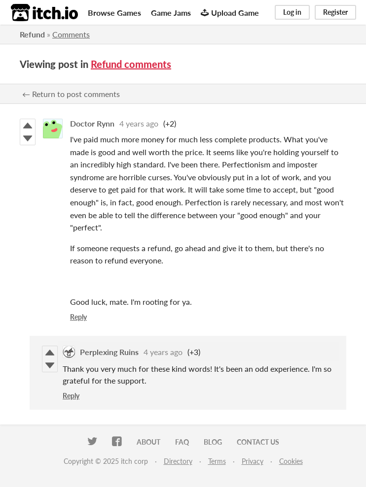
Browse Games (114, 12)
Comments (71, 34)
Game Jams (171, 12)
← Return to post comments (71, 93)
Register (335, 12)
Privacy (252, 461)
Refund (32, 34)
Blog (213, 442)
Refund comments (131, 64)
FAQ (182, 442)
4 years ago (138, 123)
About (148, 442)
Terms (217, 461)
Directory (178, 461)
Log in (292, 12)
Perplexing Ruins (109, 352)
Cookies (291, 461)
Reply (78, 317)
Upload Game (230, 12)
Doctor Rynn (92, 123)
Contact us (258, 442)
